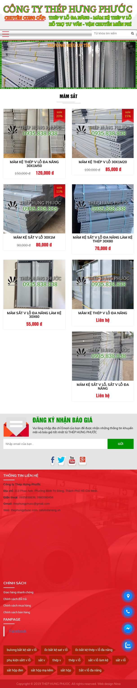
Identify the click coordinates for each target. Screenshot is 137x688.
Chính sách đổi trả (15, 599)
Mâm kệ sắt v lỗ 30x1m (34, 237)
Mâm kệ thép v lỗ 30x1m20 (103, 162)
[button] (5, 34)
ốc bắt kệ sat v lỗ (56, 650)
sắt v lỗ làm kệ (98, 660)
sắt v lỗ (121, 660)
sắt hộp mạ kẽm (42, 670)
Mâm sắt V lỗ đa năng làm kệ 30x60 (34, 315)
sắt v (41, 660)
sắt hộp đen (15, 670)
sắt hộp (66, 670)
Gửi (120, 444)
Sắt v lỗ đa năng (90, 670)
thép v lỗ (75, 660)
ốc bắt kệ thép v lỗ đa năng (93, 650)
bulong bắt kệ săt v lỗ (22, 650)
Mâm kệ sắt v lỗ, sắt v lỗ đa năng (103, 386)
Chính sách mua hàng (17, 605)
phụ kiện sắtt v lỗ (19, 660)
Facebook (17, 631)
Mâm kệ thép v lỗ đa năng (102, 313)
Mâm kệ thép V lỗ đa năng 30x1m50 (34, 164)
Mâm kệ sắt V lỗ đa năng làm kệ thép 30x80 (103, 239)
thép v (56, 660)
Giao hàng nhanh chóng (18, 592)
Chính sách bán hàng (16, 612)
